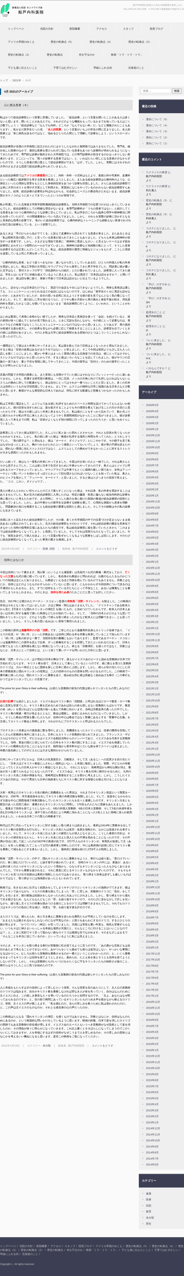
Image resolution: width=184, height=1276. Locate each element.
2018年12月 (153, 887)
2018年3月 (152, 935)
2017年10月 (153, 959)
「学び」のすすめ (156, 284)
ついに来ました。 (156, 340)
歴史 (148, 1223)
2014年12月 (153, 1128)
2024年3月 (152, 549)
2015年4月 (152, 1104)
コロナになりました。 (159, 228)
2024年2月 (152, 555)
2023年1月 (152, 628)
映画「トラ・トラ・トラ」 (127, 54)
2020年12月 (153, 754)
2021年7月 (152, 718)
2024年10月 (153, 507)
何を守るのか (87, 54)
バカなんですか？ (156, 368)
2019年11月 (153, 833)
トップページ (16, 28)
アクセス (101, 28)
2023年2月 (152, 622)
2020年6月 (152, 790)
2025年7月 (152, 465)
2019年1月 (152, 881)
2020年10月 (153, 766)
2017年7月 (152, 971)
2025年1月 (152, 495)
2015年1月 (152, 1122)
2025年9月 (152, 453)
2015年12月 (153, 1056)
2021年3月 (152, 742)
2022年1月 (152, 688)
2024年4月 (152, 543)
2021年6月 (152, 724)
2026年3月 (152, 417)
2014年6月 (152, 1164)
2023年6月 (152, 597)
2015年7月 (152, 1086)
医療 (45, 548)
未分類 (47, 1045)
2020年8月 (152, 778)
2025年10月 (153, 447)
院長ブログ (156, 28)
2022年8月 (152, 652)
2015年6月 (152, 1092)
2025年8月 (152, 459)
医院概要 (75, 28)
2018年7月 (152, 917)
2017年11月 (153, 953)
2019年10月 (153, 839)
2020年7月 (152, 784)
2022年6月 (152, 664)
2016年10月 (153, 1013)
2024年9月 (152, 513)
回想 (52, 548)
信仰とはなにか (14, 559)
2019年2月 (152, 875)
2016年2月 (152, 1044)
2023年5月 (152, 604)
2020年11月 (153, 760)
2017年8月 (152, 965)
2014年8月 (152, 1152)
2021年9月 (152, 706)
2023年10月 (153, 580)
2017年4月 (152, 983)
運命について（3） (157, 131)
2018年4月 (152, 929)
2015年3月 (152, 1110)
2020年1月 (152, 821)
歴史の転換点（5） (62, 41)
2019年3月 (152, 869)
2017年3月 (152, 989)
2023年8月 (152, 592)
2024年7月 (152, 525)
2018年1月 (152, 947)
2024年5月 (152, 537)
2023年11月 (153, 573)
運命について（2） (157, 137)
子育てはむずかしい (65, 67)
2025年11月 (153, 441)
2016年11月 (153, 1007)
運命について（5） (157, 119)
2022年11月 (153, 640)
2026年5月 (152, 405)
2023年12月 (153, 567)
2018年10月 (153, 899)
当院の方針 (46, 28)
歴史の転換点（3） (139, 41)
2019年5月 (152, 857)
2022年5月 (152, 670)
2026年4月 (152, 411)
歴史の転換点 (55, 54)
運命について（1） (157, 143)
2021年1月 (152, 748)
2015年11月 (153, 1062)
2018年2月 (152, 941)
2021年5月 (152, 730)
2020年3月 (152, 809)
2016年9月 (152, 1019)
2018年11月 (153, 893)
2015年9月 (152, 1074)
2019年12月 (153, 827)
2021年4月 (152, 736)
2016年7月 (152, 1026)
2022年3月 (152, 682)
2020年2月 (152, 814)
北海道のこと (136, 67)
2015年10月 (153, 1068)
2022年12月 (153, 634)
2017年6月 (152, 977)
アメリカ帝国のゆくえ (21, 41)
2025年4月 (152, 477)
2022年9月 (152, 646)
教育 (148, 1211)
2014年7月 (152, 1158)
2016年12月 (153, 1001)
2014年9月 (152, 1146)
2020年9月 (152, 772)
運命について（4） (157, 125)
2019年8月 (152, 845)
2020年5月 (152, 796)
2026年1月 (152, 429)
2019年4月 (152, 863)
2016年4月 (152, 1031)
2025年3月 (152, 483)
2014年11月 (153, 1134)
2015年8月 (152, 1080)
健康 (148, 1193)
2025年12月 (153, 435)
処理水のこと (154, 312)
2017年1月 (152, 995)
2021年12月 (153, 694)
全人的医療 (54, 129)
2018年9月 (152, 905)
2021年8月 (152, 712)
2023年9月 (152, 585)
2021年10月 (153, 700)
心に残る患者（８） (17, 105)
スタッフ (128, 28)
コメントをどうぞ (106, 548)
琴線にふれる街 (102, 67)
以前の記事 (6, 701)
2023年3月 (152, 616)
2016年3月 (152, 1038)
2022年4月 (152, 676)
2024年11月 (153, 501)
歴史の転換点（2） (19, 54)
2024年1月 (152, 561)
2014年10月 (153, 1140)
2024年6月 (152, 531)
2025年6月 (152, 471)
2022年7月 (152, 658)
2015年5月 (152, 1098)
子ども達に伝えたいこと (22, 67)
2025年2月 (152, 489)
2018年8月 (152, 911)
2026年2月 (152, 423)
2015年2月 (152, 1116)
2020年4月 (152, 802)
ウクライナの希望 (156, 172)
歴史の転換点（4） (101, 41)
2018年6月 (152, 923)
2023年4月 (152, 610)
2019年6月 (152, 851)
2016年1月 (152, 1050)
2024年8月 (152, 519)
